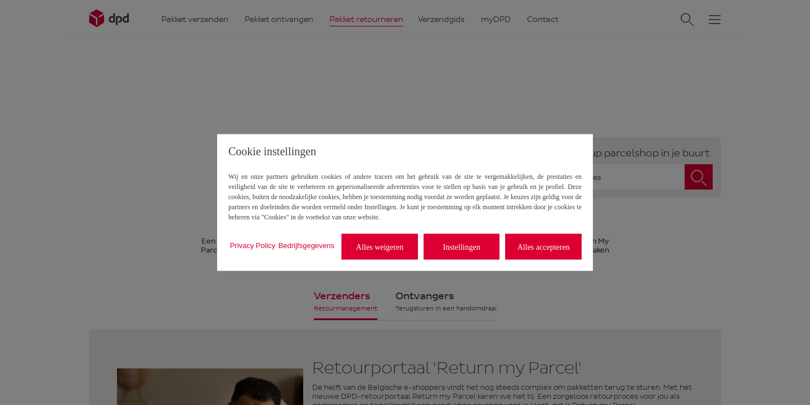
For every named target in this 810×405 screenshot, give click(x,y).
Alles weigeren (379, 246)
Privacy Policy (253, 245)
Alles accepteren (544, 246)
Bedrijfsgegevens (306, 245)
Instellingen (461, 246)
